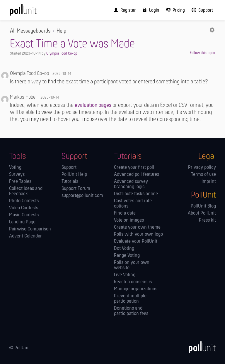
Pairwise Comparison (30, 229)
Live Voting (124, 275)
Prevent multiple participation (130, 299)
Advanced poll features (136, 174)
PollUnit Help (74, 174)
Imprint (209, 181)
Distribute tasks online (136, 194)
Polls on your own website (131, 265)
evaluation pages (93, 105)
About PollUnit (202, 213)
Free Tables (20, 181)
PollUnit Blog (203, 206)
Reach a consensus (133, 282)
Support (69, 167)
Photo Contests (24, 201)
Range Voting (127, 255)
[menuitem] (123, 10)
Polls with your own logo (138, 234)
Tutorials (70, 181)
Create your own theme (137, 227)
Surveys (17, 174)
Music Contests (24, 215)
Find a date (125, 213)
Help (61, 31)
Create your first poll (134, 167)
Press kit (207, 220)
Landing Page (22, 222)
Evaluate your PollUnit (135, 241)
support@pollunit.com (82, 195)
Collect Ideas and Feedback (25, 191)
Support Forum (76, 188)
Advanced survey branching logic (131, 184)
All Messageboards (30, 31)
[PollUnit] (199, 347)
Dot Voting (124, 248)
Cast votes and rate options (133, 203)
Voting (15, 167)
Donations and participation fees (131, 311)
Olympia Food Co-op (61, 53)
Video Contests (23, 208)
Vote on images (129, 220)
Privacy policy (202, 167)
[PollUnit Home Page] (31, 12)
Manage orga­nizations (135, 289)
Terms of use (203, 174)
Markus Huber (23, 97)
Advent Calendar (25, 236)
